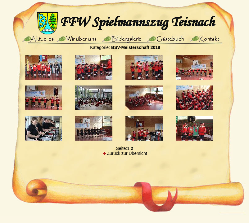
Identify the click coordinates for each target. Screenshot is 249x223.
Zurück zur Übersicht (127, 153)
